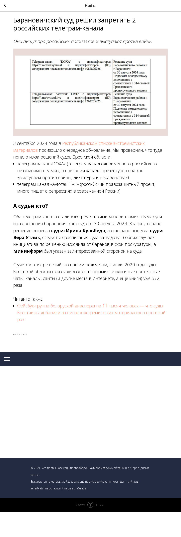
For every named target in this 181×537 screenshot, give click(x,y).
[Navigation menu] (7, 384)
